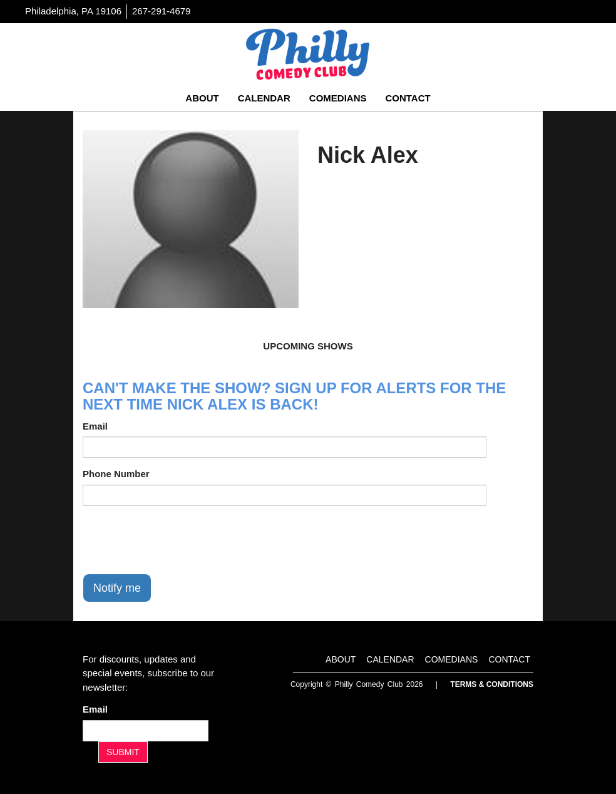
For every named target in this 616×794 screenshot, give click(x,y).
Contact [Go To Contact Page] (407, 98)
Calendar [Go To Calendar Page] (264, 98)
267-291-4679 (161, 11)
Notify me (117, 588)
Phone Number (116, 473)
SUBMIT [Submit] (123, 752)
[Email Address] (145, 730)
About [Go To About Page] (201, 98)
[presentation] (178, 539)
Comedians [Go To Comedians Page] (338, 98)
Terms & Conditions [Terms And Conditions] (491, 684)
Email (95, 426)
